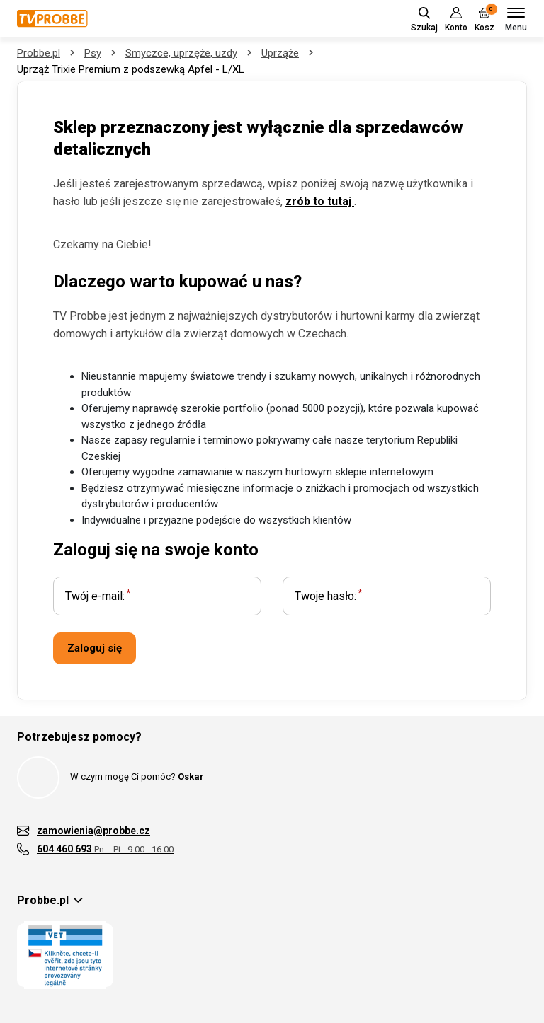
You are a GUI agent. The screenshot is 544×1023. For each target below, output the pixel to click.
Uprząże (280, 53)
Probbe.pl (38, 53)
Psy (92, 53)
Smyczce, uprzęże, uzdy (181, 53)
